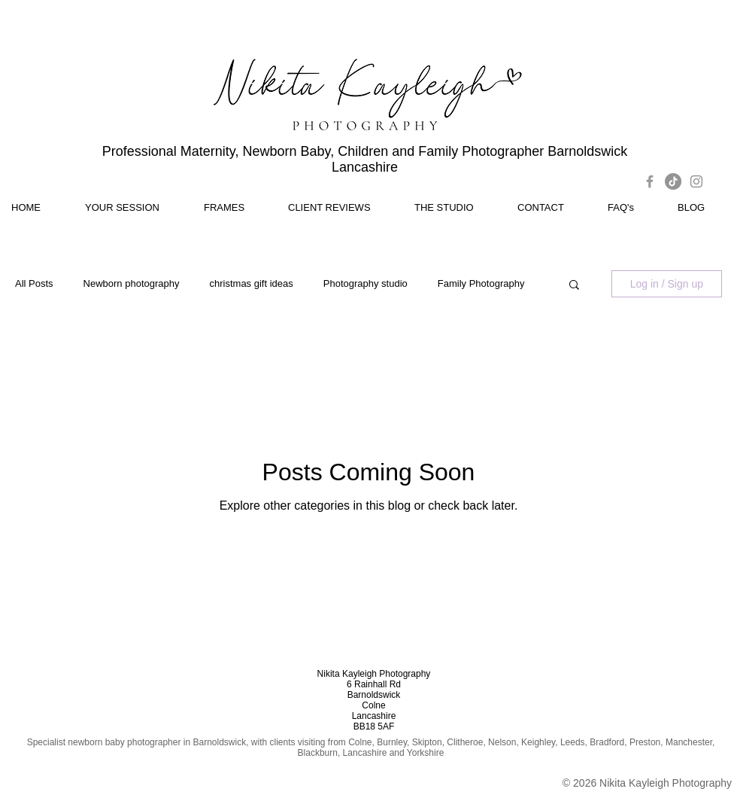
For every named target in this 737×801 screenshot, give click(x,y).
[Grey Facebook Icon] (649, 181)
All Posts (34, 283)
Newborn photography (131, 283)
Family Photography (481, 283)
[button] (574, 286)
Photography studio (365, 283)
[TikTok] (673, 181)
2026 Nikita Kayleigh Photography (652, 783)
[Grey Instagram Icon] (696, 181)
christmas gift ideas (251, 283)
